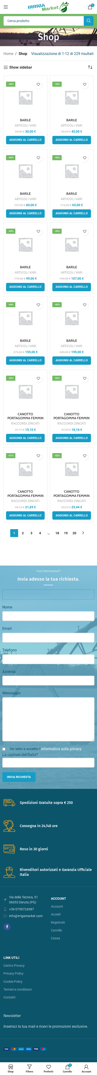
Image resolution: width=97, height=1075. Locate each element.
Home (8, 53)
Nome (7, 607)
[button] (25, 140)
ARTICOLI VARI (25, 125)
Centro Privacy (14, 965)
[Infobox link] (48, 803)
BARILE (25, 120)
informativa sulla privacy (61, 749)
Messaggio (11, 693)
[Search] (48, 21)
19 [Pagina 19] (66, 533)
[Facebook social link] (6, 926)
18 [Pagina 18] (57, 533)
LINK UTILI (11, 958)
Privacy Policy (13, 973)
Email (7, 628)
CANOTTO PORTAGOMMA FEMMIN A (25, 418)
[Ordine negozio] (90, 67)
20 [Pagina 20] (74, 533)
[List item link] (24, 909)
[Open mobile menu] (5, 7)
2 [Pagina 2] (23, 533)
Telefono (9, 650)
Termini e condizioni (17, 989)
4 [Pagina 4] (40, 533)
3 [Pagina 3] (31, 533)
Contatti (9, 997)
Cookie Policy (13, 981)
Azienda (9, 671)
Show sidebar (20, 67)
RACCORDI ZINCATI (25, 423)
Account (57, 906)
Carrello (56, 930)
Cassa (55, 938)
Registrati (58, 922)
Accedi (55, 914)
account (58, 898)
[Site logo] (48, 6)
